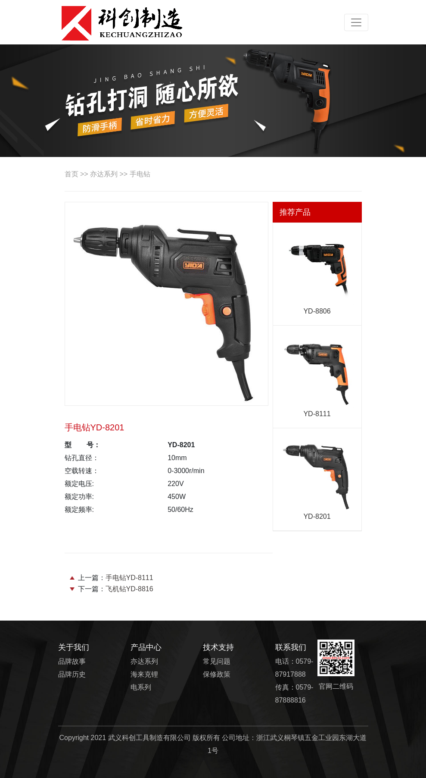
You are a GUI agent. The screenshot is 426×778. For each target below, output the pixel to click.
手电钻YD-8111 (129, 577)
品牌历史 (72, 674)
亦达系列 (104, 174)
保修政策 (216, 674)
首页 (71, 174)
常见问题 (216, 661)
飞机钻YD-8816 (129, 589)
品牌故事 (72, 661)
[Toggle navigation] (356, 22)
